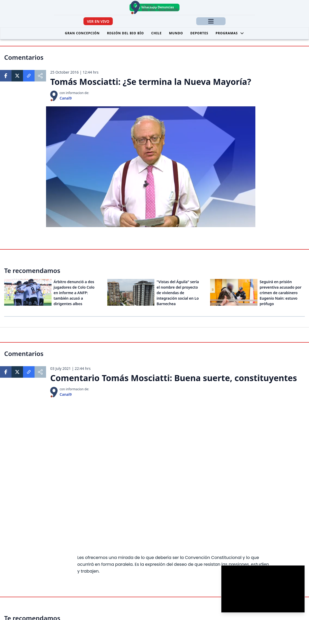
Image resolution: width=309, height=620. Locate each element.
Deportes (199, 33)
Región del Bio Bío (125, 33)
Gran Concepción (82, 33)
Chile (156, 33)
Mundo (176, 33)
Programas (230, 33)
